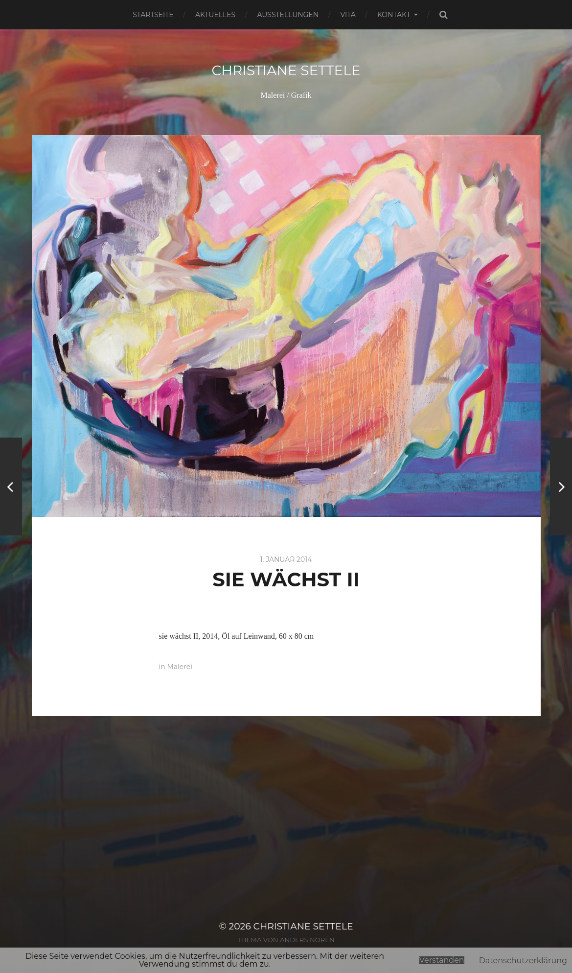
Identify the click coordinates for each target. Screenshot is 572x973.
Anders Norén (307, 940)
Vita (347, 14)
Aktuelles (215, 14)
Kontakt (394, 14)
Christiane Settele (285, 70)
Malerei (179, 666)
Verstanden (441, 960)
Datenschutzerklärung (523, 960)
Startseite (153, 14)
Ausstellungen (288, 14)
